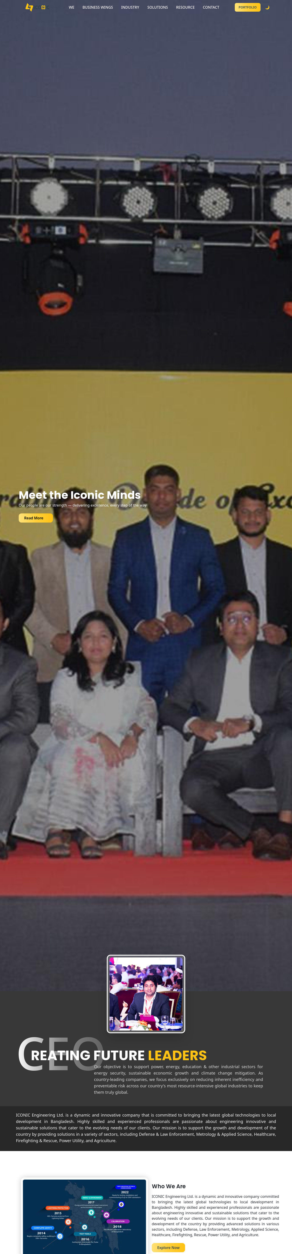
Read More (33, 518)
